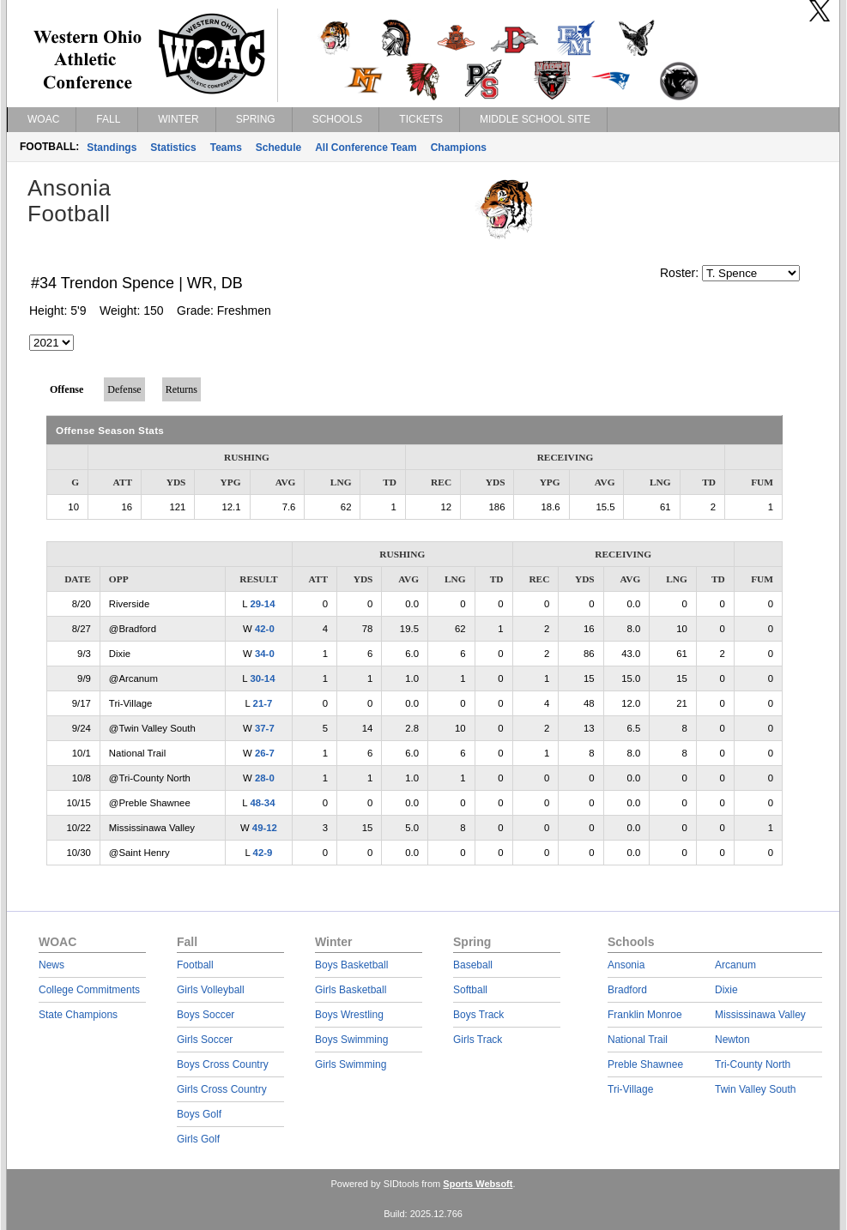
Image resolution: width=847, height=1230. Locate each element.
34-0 (265, 653)
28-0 (265, 778)
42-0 (265, 629)
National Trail (638, 1040)
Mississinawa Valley (760, 1015)
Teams (226, 148)
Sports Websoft (477, 1184)
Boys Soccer (205, 1015)
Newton (732, 1040)
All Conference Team (365, 148)
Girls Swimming (350, 1064)
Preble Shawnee (645, 1064)
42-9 (263, 852)
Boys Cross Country (223, 1064)
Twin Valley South (755, 1089)
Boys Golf (199, 1114)
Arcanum (735, 965)
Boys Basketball (351, 965)
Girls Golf (198, 1139)
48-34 (262, 803)
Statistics (173, 148)
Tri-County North (752, 1064)
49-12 (264, 828)
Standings (111, 148)
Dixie (726, 990)
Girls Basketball (350, 990)
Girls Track (477, 1040)
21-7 (263, 703)
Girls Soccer (205, 1040)
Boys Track (478, 1015)
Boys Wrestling (349, 1015)
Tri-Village (630, 1089)
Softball (470, 990)
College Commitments (89, 990)
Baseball (473, 965)
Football (195, 965)
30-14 (262, 678)
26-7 (265, 753)
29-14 (262, 604)
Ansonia (626, 965)
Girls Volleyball (211, 990)
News (51, 965)
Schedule (278, 148)
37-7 (265, 728)
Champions (459, 148)
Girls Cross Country (222, 1089)
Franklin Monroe (645, 1015)
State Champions (78, 1015)
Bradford (627, 990)
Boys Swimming (351, 1040)
